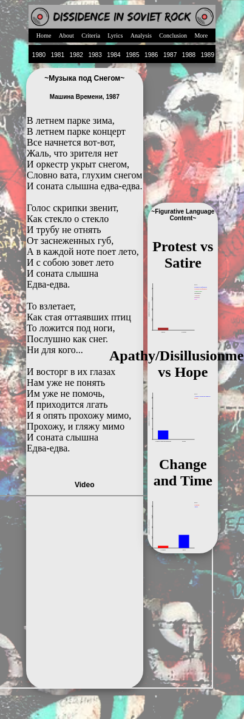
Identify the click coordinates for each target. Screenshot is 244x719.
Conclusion (173, 35)
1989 (207, 55)
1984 (113, 55)
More (201, 35)
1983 (94, 55)
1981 (57, 55)
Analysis (141, 35)
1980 (39, 55)
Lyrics (115, 35)
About (66, 35)
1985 (132, 55)
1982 (76, 55)
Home (44, 35)
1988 (188, 55)
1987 (170, 55)
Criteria (90, 35)
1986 (151, 55)
